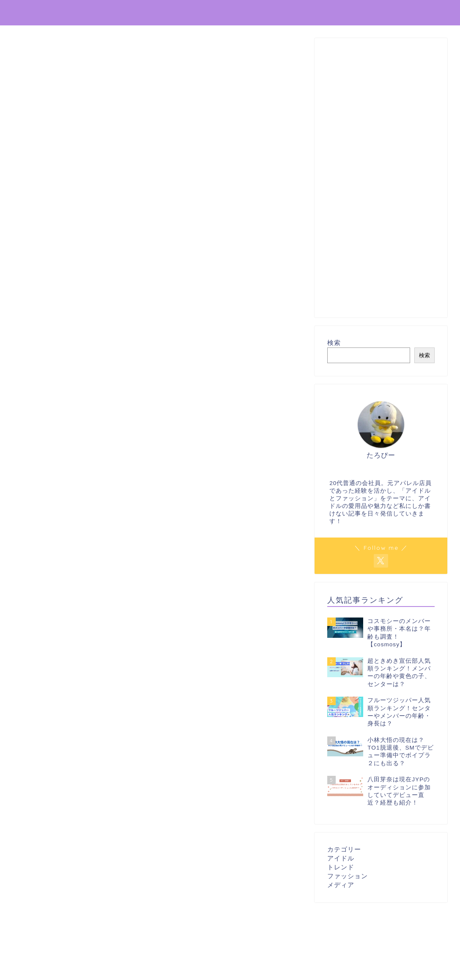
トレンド (340, 867)
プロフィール (425, 13)
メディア (340, 884)
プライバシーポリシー (358, 13)
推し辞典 (29, 12)
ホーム (301, 13)
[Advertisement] (381, 178)
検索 (334, 342)
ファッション (347, 876)
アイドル (340, 858)
